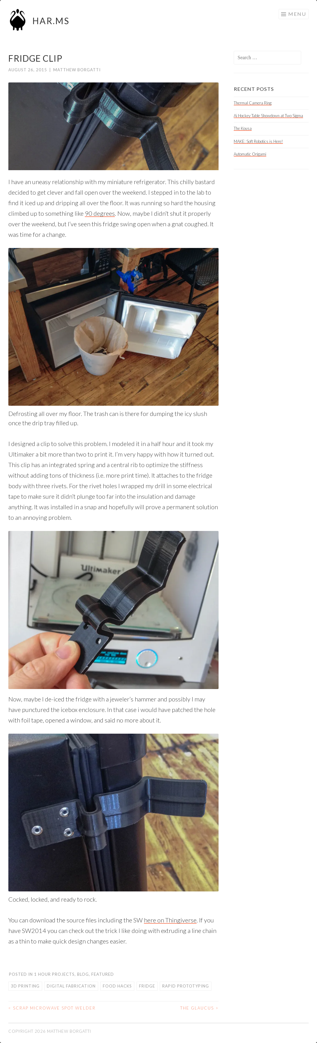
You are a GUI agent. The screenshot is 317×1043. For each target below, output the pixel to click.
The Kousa (243, 128)
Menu (297, 14)
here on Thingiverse (170, 920)
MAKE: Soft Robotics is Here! (258, 141)
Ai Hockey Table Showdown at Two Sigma (268, 115)
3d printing (25, 985)
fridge (147, 985)
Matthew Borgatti (77, 69)
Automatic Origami (250, 154)
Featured (102, 974)
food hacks (117, 985)
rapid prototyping (185, 985)
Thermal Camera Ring (252, 102)
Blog (83, 974)
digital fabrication (71, 985)
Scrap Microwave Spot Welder (52, 1007)
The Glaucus (199, 1007)
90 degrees (100, 213)
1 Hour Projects (54, 974)
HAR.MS (51, 20)
